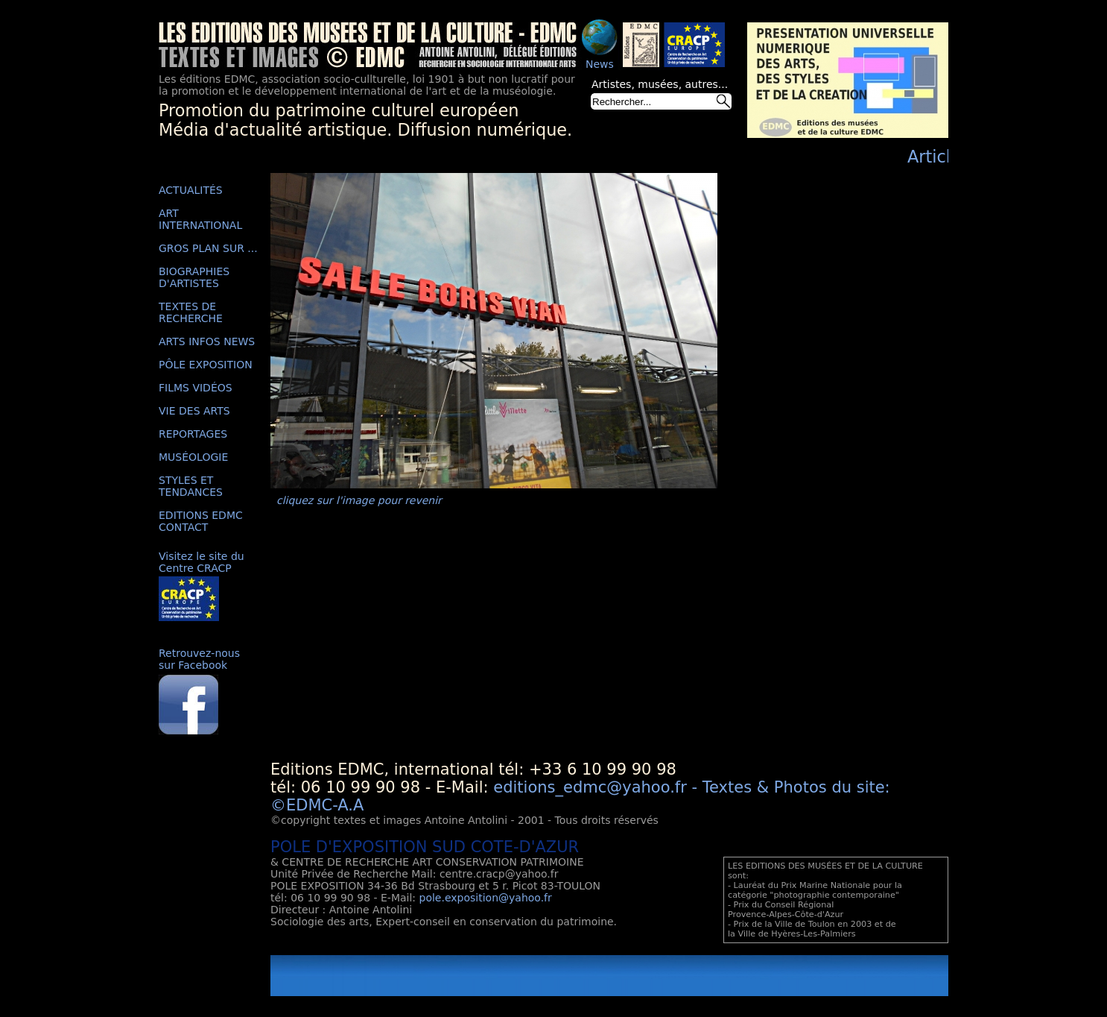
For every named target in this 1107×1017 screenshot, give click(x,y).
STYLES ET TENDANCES (191, 486)
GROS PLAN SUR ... (208, 248)
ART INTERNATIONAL (200, 219)
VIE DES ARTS (194, 411)
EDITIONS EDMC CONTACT (201, 521)
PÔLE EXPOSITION (206, 365)
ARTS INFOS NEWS (207, 341)
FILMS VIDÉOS (195, 388)
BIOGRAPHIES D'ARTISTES (194, 277)
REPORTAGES (193, 434)
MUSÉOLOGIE (193, 457)
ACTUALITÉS (191, 190)
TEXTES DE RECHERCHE (191, 312)
